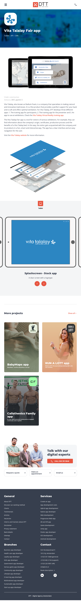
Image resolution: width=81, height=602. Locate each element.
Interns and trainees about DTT (15, 524)
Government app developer (14, 565)
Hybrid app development (49, 510)
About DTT (7, 503)
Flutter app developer (48, 534)
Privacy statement (10, 530)
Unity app (43, 530)
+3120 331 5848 (45, 559)
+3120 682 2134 (45, 562)
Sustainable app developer (13, 586)
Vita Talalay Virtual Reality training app (48, 115)
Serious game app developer (14, 569)
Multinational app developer (14, 582)
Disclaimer (8, 527)
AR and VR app (45, 524)
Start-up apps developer (12, 589)
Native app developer (48, 514)
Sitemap (7, 537)
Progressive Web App (47, 520)
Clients (6, 510)
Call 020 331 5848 (60, 461)
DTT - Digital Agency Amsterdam (40, 598)
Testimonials (8, 514)
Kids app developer (11, 562)
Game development (47, 527)
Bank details (8, 534)
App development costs (48, 507)
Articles (6, 517)
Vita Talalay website (19, 135)
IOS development (46, 537)
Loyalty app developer (12, 559)
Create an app (45, 503)
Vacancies (7, 520)
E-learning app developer (13, 579)
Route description (47, 572)
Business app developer (12, 552)
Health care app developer (13, 555)
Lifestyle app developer (12, 576)
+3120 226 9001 (45, 565)
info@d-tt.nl (44, 569)
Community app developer (13, 572)
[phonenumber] (75, 4)
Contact (6, 541)
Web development (46, 517)
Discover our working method (14, 507)
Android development (48, 541)
